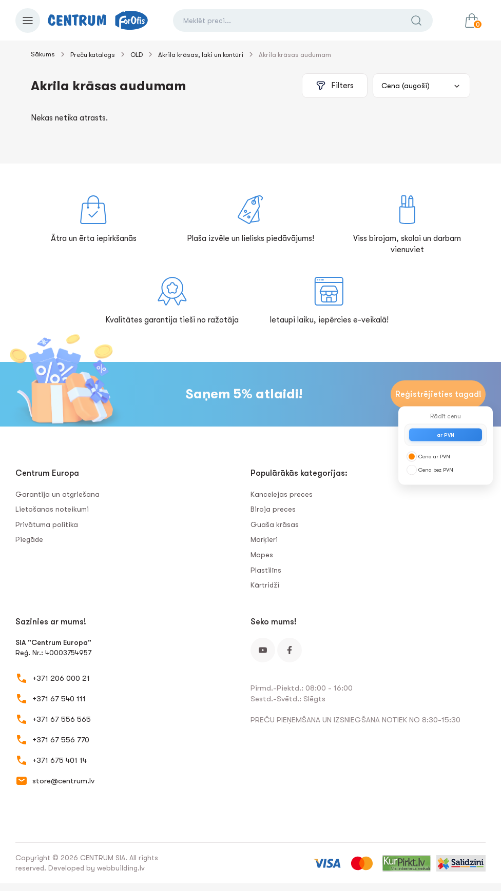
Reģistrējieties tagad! (438, 394)
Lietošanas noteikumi (52, 509)
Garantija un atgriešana (57, 494)
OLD (136, 54)
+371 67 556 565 (61, 719)
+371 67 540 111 (59, 698)
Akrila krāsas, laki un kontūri (200, 54)
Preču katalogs (92, 54)
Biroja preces (273, 509)
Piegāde (29, 539)
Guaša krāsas (274, 524)
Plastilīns (265, 570)
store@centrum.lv (63, 780)
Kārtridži (264, 585)
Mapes (261, 555)
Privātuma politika (46, 524)
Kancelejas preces (281, 494)
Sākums (43, 54)
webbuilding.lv (121, 868)
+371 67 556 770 (60, 739)
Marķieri (264, 539)
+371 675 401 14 (59, 760)
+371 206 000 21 (61, 678)
